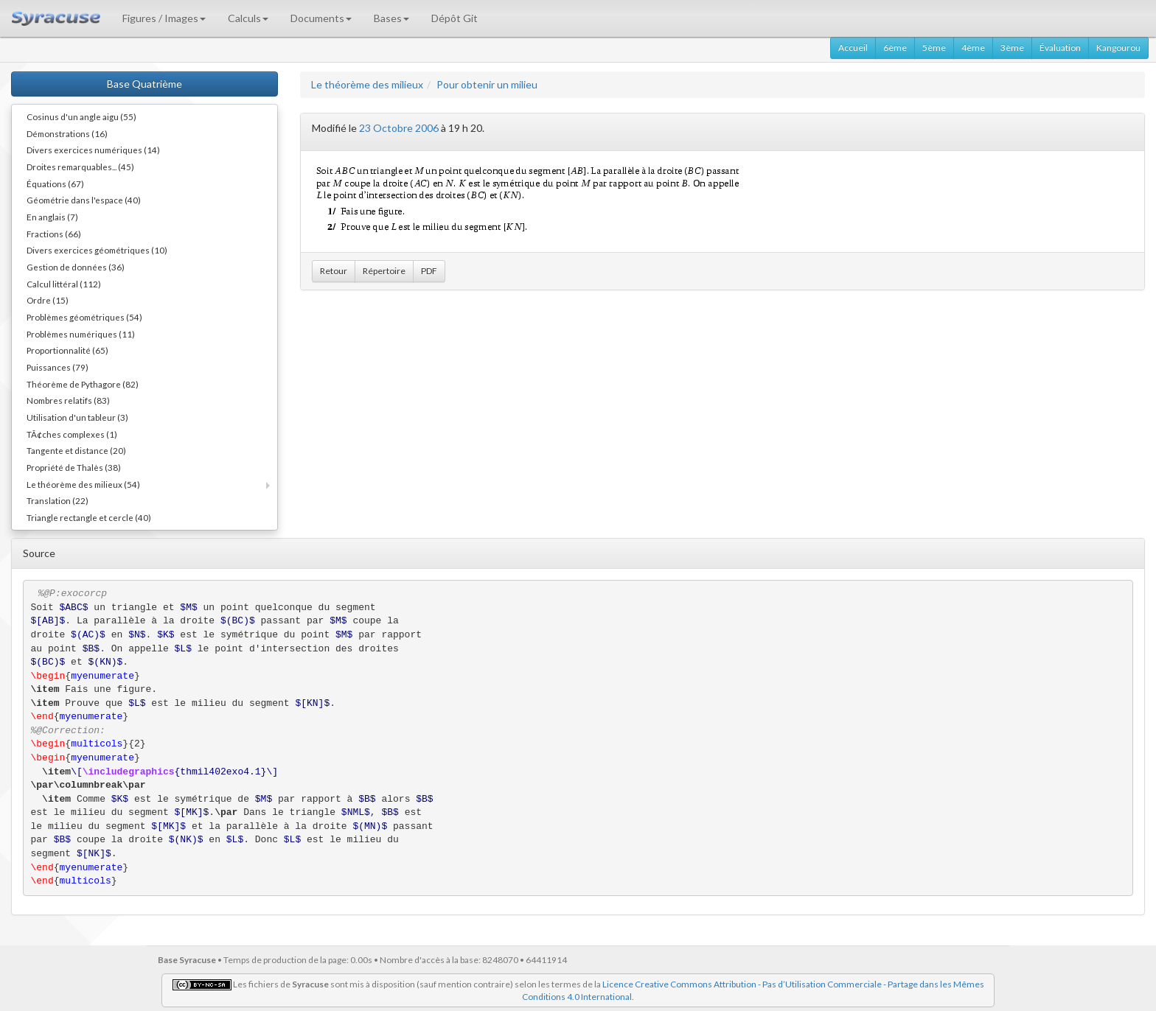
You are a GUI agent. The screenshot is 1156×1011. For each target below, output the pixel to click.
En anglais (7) (52, 216)
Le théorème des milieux (367, 84)
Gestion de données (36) (76, 267)
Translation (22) (57, 500)
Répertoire (384, 270)
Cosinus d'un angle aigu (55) (81, 116)
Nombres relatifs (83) (68, 400)
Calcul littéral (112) (64, 284)
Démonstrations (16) (67, 133)
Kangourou (1118, 47)
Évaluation (1060, 47)
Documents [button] (321, 18)
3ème (1012, 47)
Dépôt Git (454, 18)
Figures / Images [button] (164, 18)
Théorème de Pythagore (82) (83, 384)
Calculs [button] (248, 18)
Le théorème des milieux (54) (83, 484)
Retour (333, 270)
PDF (429, 270)
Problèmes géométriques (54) (84, 317)
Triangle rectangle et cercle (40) (89, 517)
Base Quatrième (144, 83)
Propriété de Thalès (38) (74, 467)
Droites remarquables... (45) (80, 166)
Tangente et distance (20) (76, 450)
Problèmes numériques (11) (81, 334)
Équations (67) (55, 183)
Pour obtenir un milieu (486, 84)
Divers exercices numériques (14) (93, 149)
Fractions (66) (54, 233)
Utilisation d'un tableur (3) (77, 417)
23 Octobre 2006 (399, 128)
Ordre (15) (48, 300)
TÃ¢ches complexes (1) (72, 434)
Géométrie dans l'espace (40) (84, 200)
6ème (895, 47)
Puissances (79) (57, 367)
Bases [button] (391, 18)
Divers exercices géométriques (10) (97, 250)
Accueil (853, 47)
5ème (934, 47)
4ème (973, 47)
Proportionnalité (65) (67, 350)
